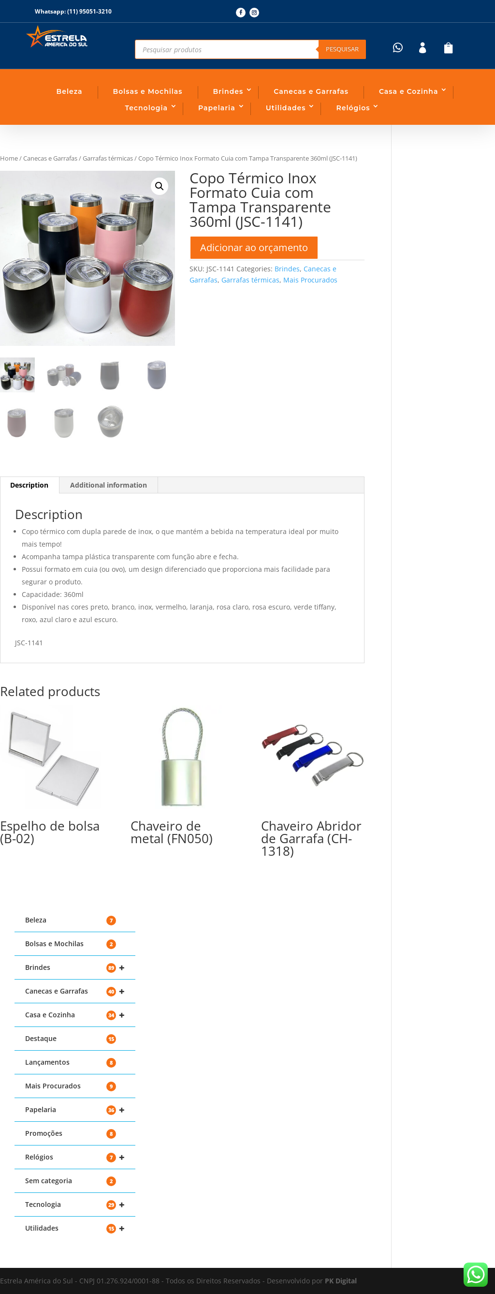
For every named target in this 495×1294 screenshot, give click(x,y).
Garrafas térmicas (108, 158)
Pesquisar (342, 49)
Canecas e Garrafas (311, 91)
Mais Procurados (310, 279)
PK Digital (341, 1280)
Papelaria (216, 108)
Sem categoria (70, 1181)
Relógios (353, 108)
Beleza (70, 91)
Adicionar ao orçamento (254, 247)
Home (9, 158)
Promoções (70, 1134)
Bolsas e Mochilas (148, 91)
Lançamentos (70, 1062)
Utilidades (286, 108)
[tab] (108, 485)
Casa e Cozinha (408, 91)
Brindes (228, 91)
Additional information (108, 485)
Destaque (70, 1039)
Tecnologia (146, 108)
